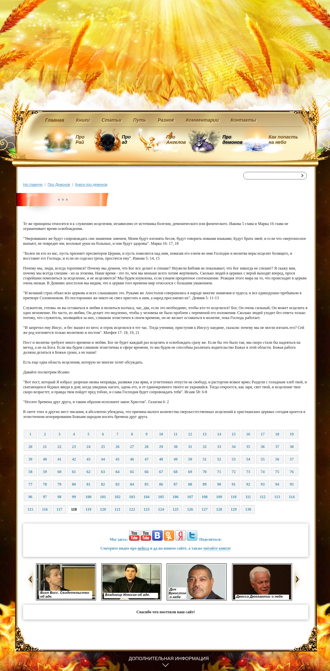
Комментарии (202, 120)
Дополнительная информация (169, 658)
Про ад (126, 139)
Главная (54, 120)
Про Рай (80, 139)
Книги (83, 120)
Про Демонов (59, 184)
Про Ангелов (176, 139)
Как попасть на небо (283, 139)
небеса (143, 548)
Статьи (111, 120)
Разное (166, 120)
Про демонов (232, 139)
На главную (33, 184)
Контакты (243, 120)
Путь (139, 120)
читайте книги (216, 548)
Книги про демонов (91, 184)
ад (155, 548)
